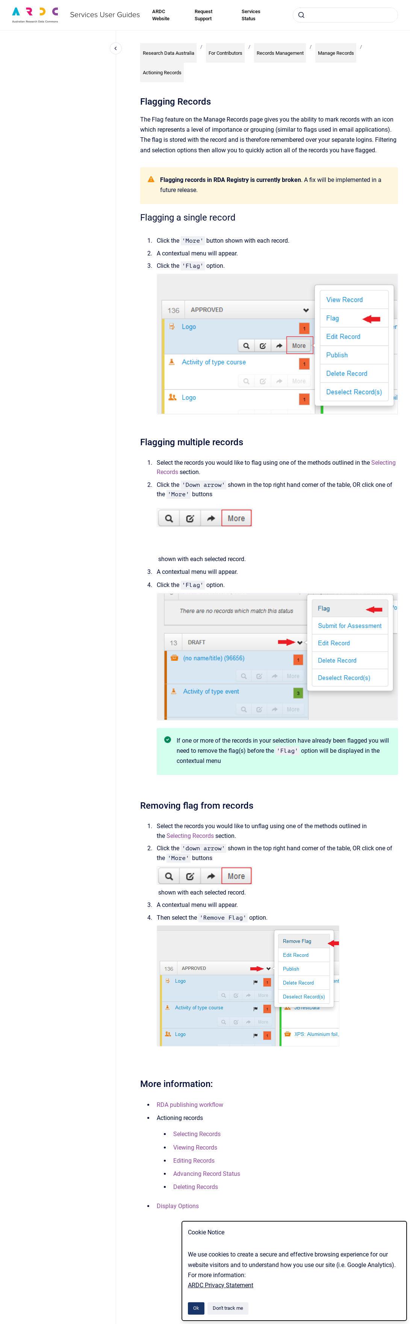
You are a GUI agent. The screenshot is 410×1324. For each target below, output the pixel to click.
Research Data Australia (168, 53)
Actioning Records (162, 72)
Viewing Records (195, 1147)
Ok (196, 1308)
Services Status (251, 15)
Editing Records (194, 1160)
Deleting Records (195, 1186)
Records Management (280, 53)
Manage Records (336, 53)
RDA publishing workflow (190, 1104)
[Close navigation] (116, 48)
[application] (408, 1322)
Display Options (178, 1206)
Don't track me (228, 1308)
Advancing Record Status (206, 1173)
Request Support (203, 15)
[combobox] (345, 15)
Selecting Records (190, 835)
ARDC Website (160, 15)
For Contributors (225, 53)
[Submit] (301, 15)
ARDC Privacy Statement (220, 1285)
